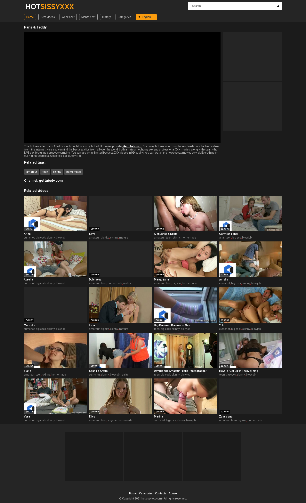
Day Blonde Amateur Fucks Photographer (180, 370)
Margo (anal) (162, 279)
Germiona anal (228, 233)
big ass (236, 237)
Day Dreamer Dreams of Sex (172, 325)
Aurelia (28, 279)
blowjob (61, 237)
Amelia (223, 279)
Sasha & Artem (98, 370)
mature (123, 237)
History (106, 17)
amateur (31, 171)
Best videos (48, 17)
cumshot (29, 237)
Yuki (221, 325)
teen (45, 171)
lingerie (112, 420)
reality (127, 283)
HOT (35, 6)
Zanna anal (226, 416)
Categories (124, 17)
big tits (105, 237)
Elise (92, 416)
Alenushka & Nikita (165, 233)
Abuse (173, 493)
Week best (68, 17)
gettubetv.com (51, 180)
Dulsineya (95, 279)
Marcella (29, 325)
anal (221, 237)
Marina (158, 416)
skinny (57, 171)
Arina (27, 233)
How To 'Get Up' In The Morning (238, 370)
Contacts (160, 493)
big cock (41, 237)
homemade (73, 171)
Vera (27, 416)
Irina (92, 325)
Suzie (27, 370)
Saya (92, 233)
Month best (88, 17)
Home (30, 17)
